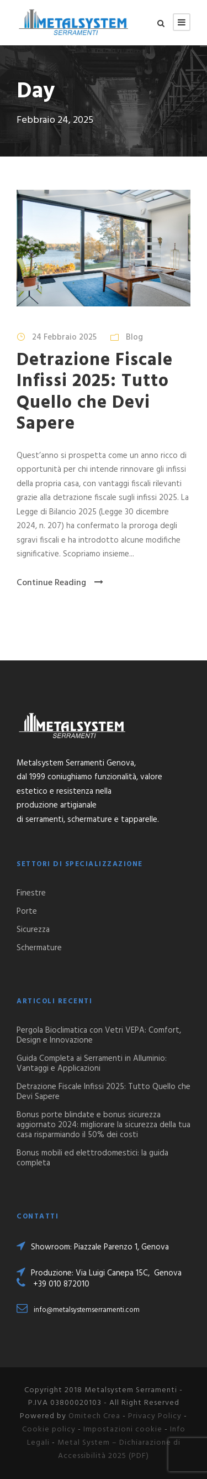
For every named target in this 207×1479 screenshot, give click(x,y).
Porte (27, 911)
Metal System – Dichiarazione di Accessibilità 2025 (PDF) (119, 1449)
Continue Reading (60, 583)
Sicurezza (33, 929)
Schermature (39, 948)
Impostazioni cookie (122, 1429)
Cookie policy (49, 1429)
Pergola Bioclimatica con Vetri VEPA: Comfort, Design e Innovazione (99, 1035)
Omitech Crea (94, 1416)
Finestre (31, 893)
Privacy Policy (155, 1416)
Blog (134, 337)
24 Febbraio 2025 (64, 337)
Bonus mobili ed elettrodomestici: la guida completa (92, 1158)
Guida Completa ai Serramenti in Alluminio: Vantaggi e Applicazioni (92, 1063)
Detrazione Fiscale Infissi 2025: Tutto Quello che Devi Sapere (95, 392)
